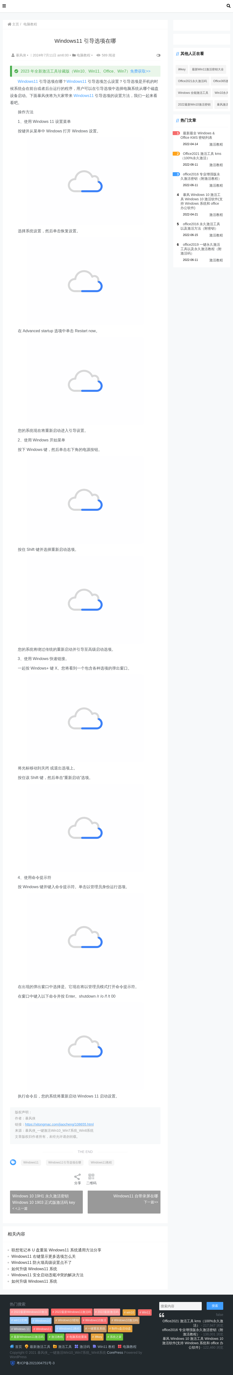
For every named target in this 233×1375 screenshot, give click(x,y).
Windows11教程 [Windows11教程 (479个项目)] (69, 1328)
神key (181, 69)
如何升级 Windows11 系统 (34, 1269)
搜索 (215, 1306)
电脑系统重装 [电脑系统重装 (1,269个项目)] (78, 1337)
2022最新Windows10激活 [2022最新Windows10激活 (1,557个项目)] (30, 1312)
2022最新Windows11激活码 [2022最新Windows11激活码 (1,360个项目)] (73, 1312)
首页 (16, 1347)
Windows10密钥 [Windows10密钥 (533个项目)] (68, 1320)
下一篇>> (150, 1202)
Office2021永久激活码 (192, 81)
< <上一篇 (20, 1208)
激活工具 (62, 1347)
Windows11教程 (101, 1162)
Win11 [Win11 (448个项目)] (146, 1312)
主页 (13, 24)
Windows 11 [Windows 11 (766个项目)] (22, 1329)
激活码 (82, 1347)
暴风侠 (19, 55)
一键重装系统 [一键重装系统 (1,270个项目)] (96, 1328)
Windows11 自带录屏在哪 (135, 1196)
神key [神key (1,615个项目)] (98, 1337)
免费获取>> (140, 71)
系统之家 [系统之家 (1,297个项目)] (116, 1337)
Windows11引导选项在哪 (64, 1162)
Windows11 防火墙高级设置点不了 (41, 1262)
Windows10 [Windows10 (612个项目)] (42, 1320)
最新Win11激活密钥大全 (207, 69)
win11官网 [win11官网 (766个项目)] (20, 1320)
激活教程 (216, 144)
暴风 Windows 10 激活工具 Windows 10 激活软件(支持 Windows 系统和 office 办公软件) (192, 1343)
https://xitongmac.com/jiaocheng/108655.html (59, 1124)
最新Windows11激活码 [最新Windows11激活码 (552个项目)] (28, 1337)
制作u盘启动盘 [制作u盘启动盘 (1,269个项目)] (121, 1328)
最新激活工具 (37, 1347)
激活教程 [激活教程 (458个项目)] (57, 1337)
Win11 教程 (103, 1347)
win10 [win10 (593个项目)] (130, 1312)
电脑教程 (30, 24)
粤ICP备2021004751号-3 (36, 1363)
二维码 (91, 1179)
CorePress (115, 1352)
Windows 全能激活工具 (193, 93)
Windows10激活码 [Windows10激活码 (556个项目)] (126, 1320)
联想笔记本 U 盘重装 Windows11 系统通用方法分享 (56, 1250)
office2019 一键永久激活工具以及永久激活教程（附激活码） (200, 249)
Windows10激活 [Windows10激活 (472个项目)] (95, 1320)
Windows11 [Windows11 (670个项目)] (43, 1329)
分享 (77, 1179)
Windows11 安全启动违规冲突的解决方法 (47, 1275)
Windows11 (28, 81)
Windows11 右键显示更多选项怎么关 (43, 1256)
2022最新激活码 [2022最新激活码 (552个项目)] (108, 1312)
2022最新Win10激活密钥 (194, 104)
